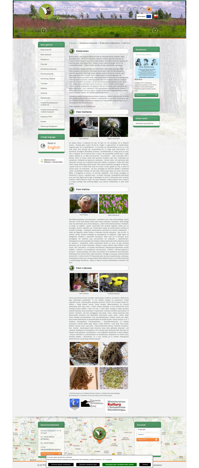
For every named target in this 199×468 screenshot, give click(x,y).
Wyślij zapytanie (48, 454)
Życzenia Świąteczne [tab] (143, 101)
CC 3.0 (39, 465)
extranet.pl (157, 465)
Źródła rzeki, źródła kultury (110, 43)
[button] (44, 30)
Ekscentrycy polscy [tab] (142, 54)
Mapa (99, 436)
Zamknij (145, 464)
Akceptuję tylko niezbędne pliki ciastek (119, 464)
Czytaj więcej (140, 95)
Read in (54, 146)
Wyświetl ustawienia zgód (88, 464)
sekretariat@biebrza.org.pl (51, 449)
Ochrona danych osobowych (60, 464)
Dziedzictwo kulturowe (88, 43)
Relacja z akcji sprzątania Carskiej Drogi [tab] (145, 107)
